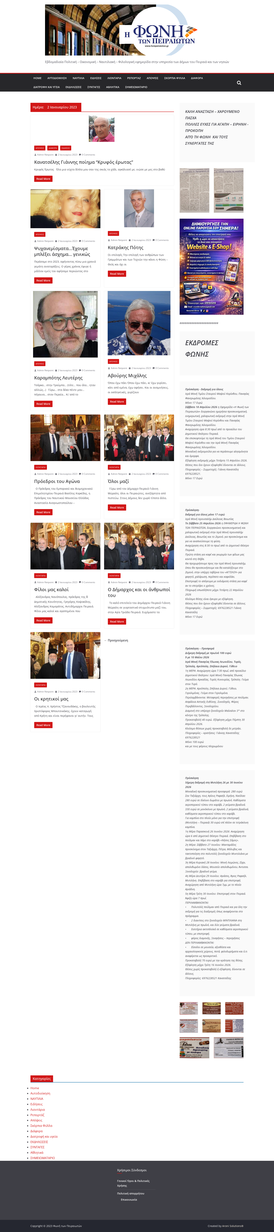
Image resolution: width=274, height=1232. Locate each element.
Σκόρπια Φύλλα (174, 78)
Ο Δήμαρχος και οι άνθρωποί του (139, 592)
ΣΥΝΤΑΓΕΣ (93, 87)
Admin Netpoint (45, 154)
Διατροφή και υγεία (46, 87)
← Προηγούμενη (116, 640)
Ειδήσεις (95, 78)
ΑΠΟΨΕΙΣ (40, 148)
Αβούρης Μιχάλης (127, 375)
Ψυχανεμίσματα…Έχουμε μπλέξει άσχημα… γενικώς (62, 251)
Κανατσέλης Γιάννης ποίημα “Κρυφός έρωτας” (83, 162)
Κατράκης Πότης (125, 247)
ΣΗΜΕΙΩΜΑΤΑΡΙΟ (136, 87)
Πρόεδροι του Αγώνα (57, 481)
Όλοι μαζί (118, 481)
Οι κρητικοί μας (51, 699)
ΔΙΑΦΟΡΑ (53, 148)
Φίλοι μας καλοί (51, 589)
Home (37, 78)
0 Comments (87, 154)
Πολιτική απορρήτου (130, 1193)
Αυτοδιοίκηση (57, 78)
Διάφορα (197, 78)
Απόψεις (152, 78)
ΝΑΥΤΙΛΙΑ (78, 78)
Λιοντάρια (114, 78)
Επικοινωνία (129, 1199)
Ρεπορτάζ (134, 78)
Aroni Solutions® (233, 1226)
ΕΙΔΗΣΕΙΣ (66, 148)
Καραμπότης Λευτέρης (58, 378)
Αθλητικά (112, 87)
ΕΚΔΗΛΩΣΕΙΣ (73, 87)
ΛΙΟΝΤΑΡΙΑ (40, 467)
